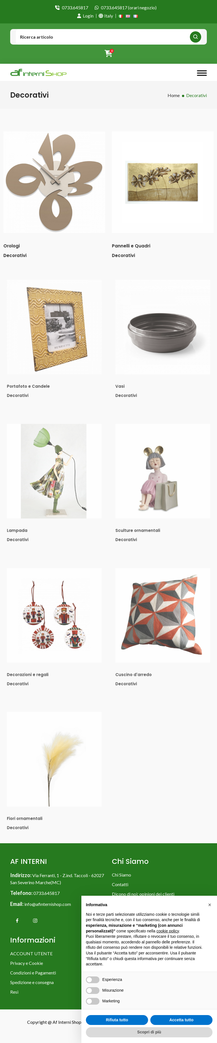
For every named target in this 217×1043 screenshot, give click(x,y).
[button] (209, 904)
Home (174, 95)
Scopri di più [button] (149, 1032)
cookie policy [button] (168, 931)
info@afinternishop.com (47, 904)
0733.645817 (75, 7)
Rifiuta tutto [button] (117, 1020)
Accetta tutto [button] (181, 1020)
